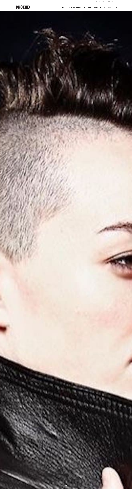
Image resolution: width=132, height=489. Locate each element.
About (96, 7)
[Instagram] (103, 2)
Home (64, 7)
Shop (90, 7)
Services (107, 7)
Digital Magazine (76, 7)
